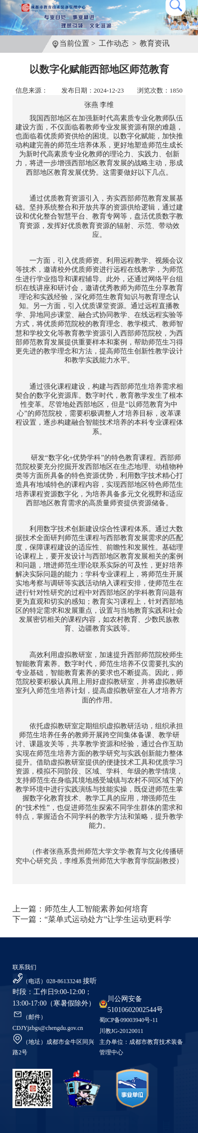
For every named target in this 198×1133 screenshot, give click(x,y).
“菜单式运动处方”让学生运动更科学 (107, 919)
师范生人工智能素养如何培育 (96, 909)
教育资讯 (155, 43)
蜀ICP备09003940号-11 (128, 1020)
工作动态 (114, 43)
